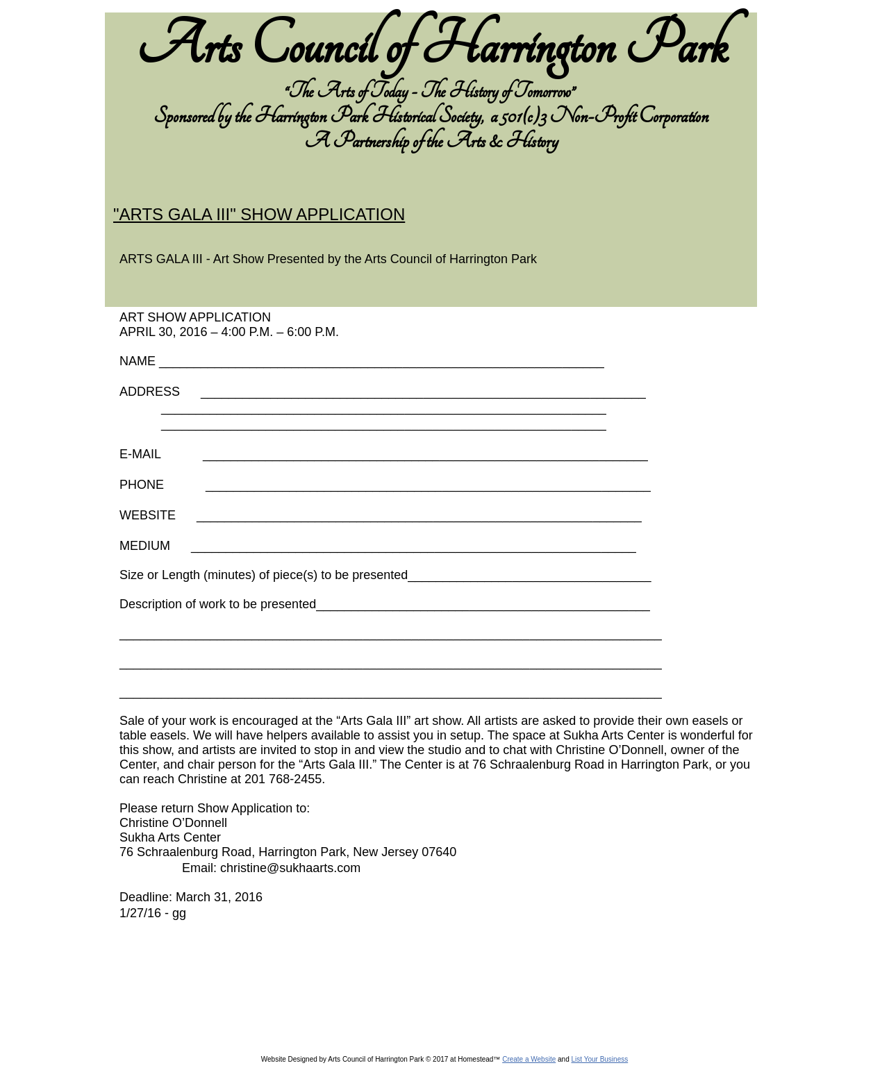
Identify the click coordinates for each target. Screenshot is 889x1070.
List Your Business (599, 1059)
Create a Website (529, 1059)
